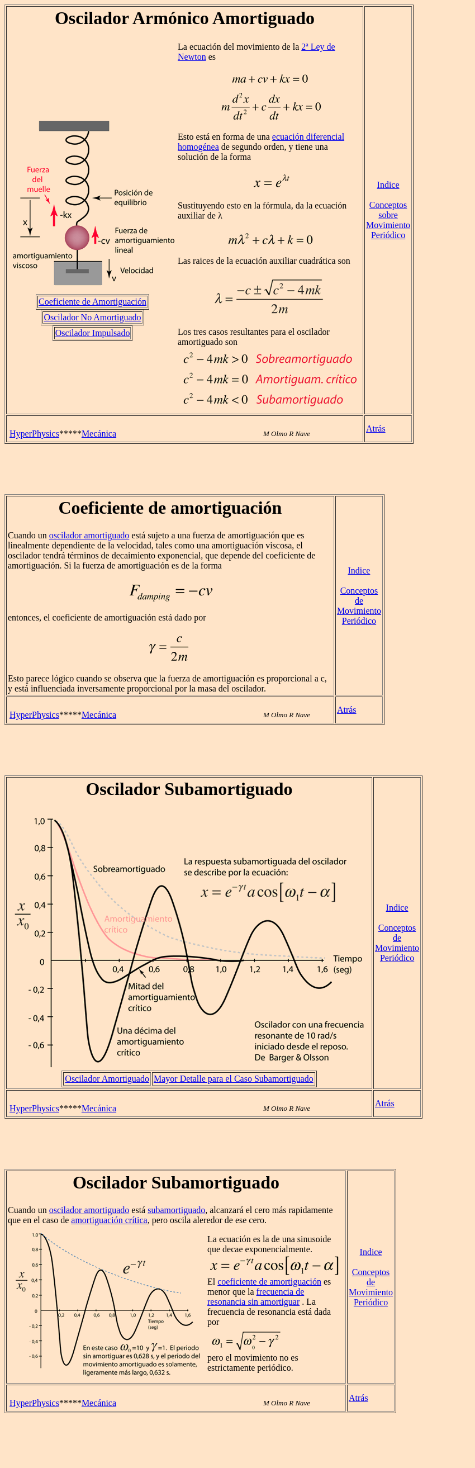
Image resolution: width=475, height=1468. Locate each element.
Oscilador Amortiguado (107, 1078)
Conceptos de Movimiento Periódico (359, 606)
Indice (388, 185)
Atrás (376, 428)
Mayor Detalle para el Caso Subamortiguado (234, 1078)
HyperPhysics (34, 433)
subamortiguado (176, 1210)
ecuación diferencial (308, 136)
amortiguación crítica (109, 1220)
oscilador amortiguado (89, 535)
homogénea (198, 146)
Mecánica (99, 433)
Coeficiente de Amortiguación (92, 301)
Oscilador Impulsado (92, 333)
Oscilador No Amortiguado (92, 317)
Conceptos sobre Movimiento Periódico (388, 220)
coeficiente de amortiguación (269, 1281)
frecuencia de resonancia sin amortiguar (255, 1296)
